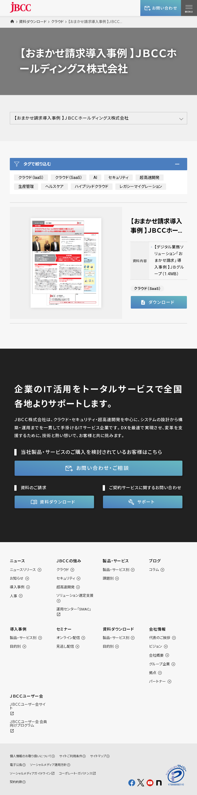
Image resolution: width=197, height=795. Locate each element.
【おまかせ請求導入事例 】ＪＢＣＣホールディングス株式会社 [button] (71, 118)
